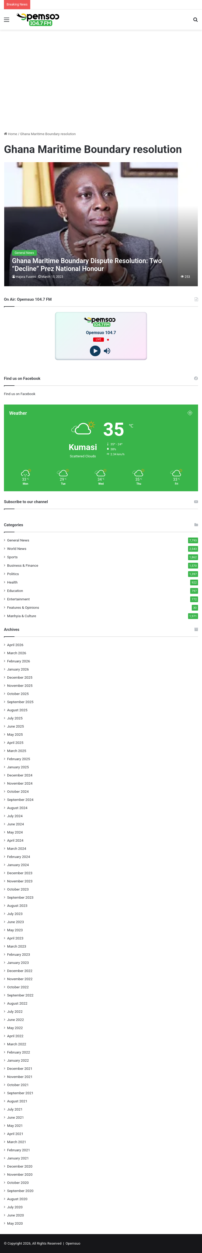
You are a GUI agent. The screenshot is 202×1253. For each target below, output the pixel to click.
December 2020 (19, 1166)
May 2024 (15, 832)
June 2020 (15, 1215)
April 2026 (15, 645)
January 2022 (18, 1060)
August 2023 (17, 905)
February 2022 (18, 1052)
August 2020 (17, 1199)
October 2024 (18, 791)
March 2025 (16, 751)
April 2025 (15, 742)
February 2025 (18, 759)
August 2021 (17, 1101)
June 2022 (15, 1019)
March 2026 (16, 653)
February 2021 (18, 1150)
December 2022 (19, 971)
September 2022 (20, 995)
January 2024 (18, 865)
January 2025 (18, 767)
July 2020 (15, 1207)
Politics (13, 574)
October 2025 (18, 694)
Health (12, 582)
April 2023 (15, 938)
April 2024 (15, 840)
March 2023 (16, 946)
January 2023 (18, 962)
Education (15, 591)
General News (18, 540)
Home (10, 134)
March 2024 (16, 848)
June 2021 (15, 1117)
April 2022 (15, 1036)
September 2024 (20, 799)
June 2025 (15, 726)
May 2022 (15, 1028)
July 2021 (15, 1109)
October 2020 (18, 1182)
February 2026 (18, 661)
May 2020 (15, 1223)
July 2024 (15, 816)
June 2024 (15, 824)
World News (16, 548)
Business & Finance (22, 565)
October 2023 (18, 889)
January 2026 (18, 669)
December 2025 (19, 677)
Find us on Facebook (19, 394)
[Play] (95, 351)
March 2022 (16, 1044)
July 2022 (15, 1011)
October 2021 (18, 1085)
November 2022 (20, 979)
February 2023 (18, 954)
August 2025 (17, 710)
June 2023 (15, 922)
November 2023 (20, 881)
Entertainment (18, 599)
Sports (12, 557)
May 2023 (15, 930)
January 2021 (18, 1158)
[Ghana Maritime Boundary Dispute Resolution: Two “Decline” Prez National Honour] (101, 224)
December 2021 (19, 1068)
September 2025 (20, 702)
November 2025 (20, 685)
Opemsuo (73, 1243)
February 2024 (18, 857)
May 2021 (15, 1125)
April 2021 (15, 1134)
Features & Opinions (23, 607)
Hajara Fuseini (26, 277)
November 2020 (20, 1174)
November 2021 (20, 1077)
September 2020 (20, 1191)
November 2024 (20, 783)
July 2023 (15, 914)
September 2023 (20, 897)
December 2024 (19, 775)
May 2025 (15, 734)
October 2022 (18, 987)
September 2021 (20, 1093)
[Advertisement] (101, 90)
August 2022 (17, 1003)
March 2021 (16, 1142)
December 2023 (19, 873)
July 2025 (15, 718)
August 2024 (17, 808)
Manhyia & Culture (21, 616)
